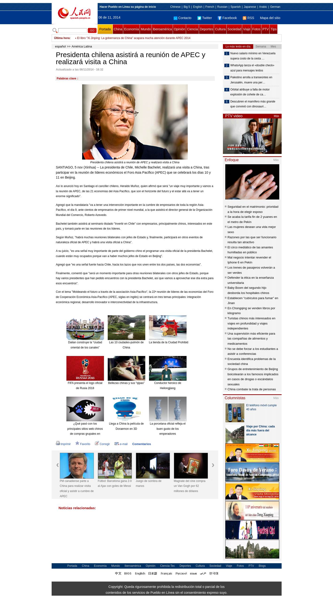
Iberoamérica (162, 29)
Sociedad (234, 29)
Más (276, 116)
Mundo (146, 29)
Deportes (206, 29)
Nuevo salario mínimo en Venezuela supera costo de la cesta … (253, 56)
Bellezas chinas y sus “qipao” (126, 383)
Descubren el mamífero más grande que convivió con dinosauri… (252, 104)
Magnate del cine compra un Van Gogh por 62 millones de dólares (190, 486)
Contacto (182, 18)
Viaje (246, 29)
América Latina (82, 46)
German (275, 6)
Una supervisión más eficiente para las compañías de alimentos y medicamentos (251, 338)
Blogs (262, 565)
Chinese (175, 6)
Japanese (250, 6)
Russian (222, 6)
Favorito (82, 444)
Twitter (204, 18)
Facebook (227, 18)
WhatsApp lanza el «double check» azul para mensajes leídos (252, 68)
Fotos (256, 29)
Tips (274, 29)
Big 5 (187, 6)
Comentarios (141, 444)
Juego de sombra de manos (148, 483)
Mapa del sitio (270, 18)
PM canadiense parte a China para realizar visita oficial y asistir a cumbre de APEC (77, 488)
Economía (131, 29)
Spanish (235, 6)
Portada (105, 29)
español (60, 46)
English (197, 6)
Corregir (102, 444)
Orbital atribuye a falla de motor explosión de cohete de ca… (250, 92)
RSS (248, 18)
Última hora (62, 38)
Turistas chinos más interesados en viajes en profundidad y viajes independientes (252, 323)
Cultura (220, 29)
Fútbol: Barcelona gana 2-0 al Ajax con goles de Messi (115, 483)
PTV (265, 29)
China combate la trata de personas (252, 389)
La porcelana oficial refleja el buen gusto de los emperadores (167, 428)
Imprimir (63, 444)
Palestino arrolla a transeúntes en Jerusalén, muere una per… (251, 80)
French (209, 6)
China (118, 29)
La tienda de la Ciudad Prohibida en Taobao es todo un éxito (186, 342)
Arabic (263, 6)
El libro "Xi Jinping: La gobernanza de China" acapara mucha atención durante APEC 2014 (134, 38)
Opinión (179, 29)
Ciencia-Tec (167, 565)
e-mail (121, 444)
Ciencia (192, 29)
